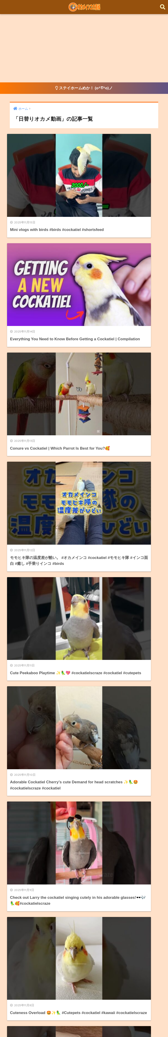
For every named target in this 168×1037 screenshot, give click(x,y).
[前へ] (48, 549)
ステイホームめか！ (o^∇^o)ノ (84, 88)
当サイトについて (82, 750)
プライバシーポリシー (132, 1025)
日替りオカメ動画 (26, 810)
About (104, 1025)
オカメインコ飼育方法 (30, 800)
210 (106, 549)
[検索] (93, 569)
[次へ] (119, 549)
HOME (84, 1015)
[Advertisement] (84, 48)
